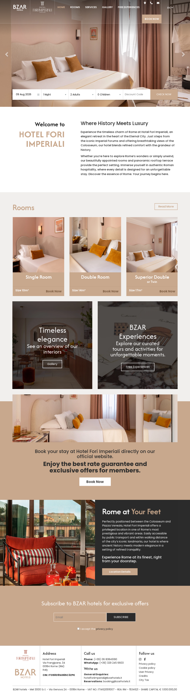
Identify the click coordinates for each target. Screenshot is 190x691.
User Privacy (146, 672)
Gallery (107, 7)
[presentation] (32, 258)
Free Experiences (129, 7)
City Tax (144, 680)
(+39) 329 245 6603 (111, 663)
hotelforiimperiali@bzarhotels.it (103, 678)
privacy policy (104, 629)
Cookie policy (147, 668)
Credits (143, 676)
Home (61, 7)
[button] (6, 53)
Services (91, 7)
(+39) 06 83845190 (105, 659)
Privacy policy (147, 664)
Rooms (75, 7)
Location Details (134, 571)
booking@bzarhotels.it (116, 681)
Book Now (152, 19)
